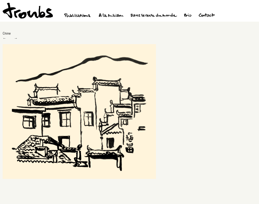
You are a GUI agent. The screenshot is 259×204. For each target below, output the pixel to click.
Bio (187, 16)
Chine (7, 33)
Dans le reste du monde (153, 16)
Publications (77, 16)
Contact (206, 16)
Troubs (28, 11)
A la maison (111, 16)
